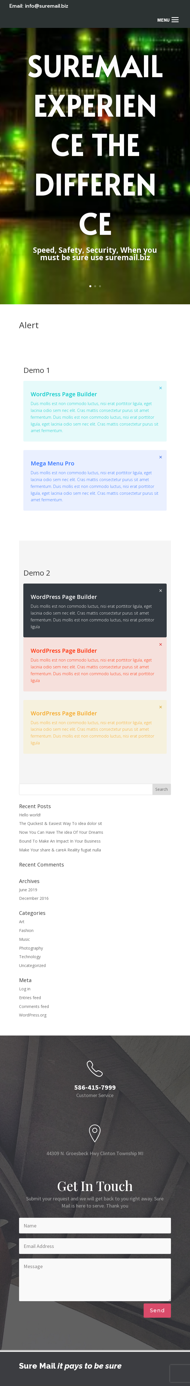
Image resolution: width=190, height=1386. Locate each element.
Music (24, 939)
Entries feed (30, 997)
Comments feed (34, 1006)
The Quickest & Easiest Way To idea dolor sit (60, 823)
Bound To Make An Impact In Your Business (60, 841)
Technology (30, 956)
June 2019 (28, 889)
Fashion (26, 930)
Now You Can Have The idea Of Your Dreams (61, 832)
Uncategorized (32, 965)
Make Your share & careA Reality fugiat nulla (60, 850)
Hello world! (30, 815)
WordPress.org (32, 1015)
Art (21, 921)
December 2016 (34, 898)
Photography (31, 948)
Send (157, 1310)
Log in (24, 988)
